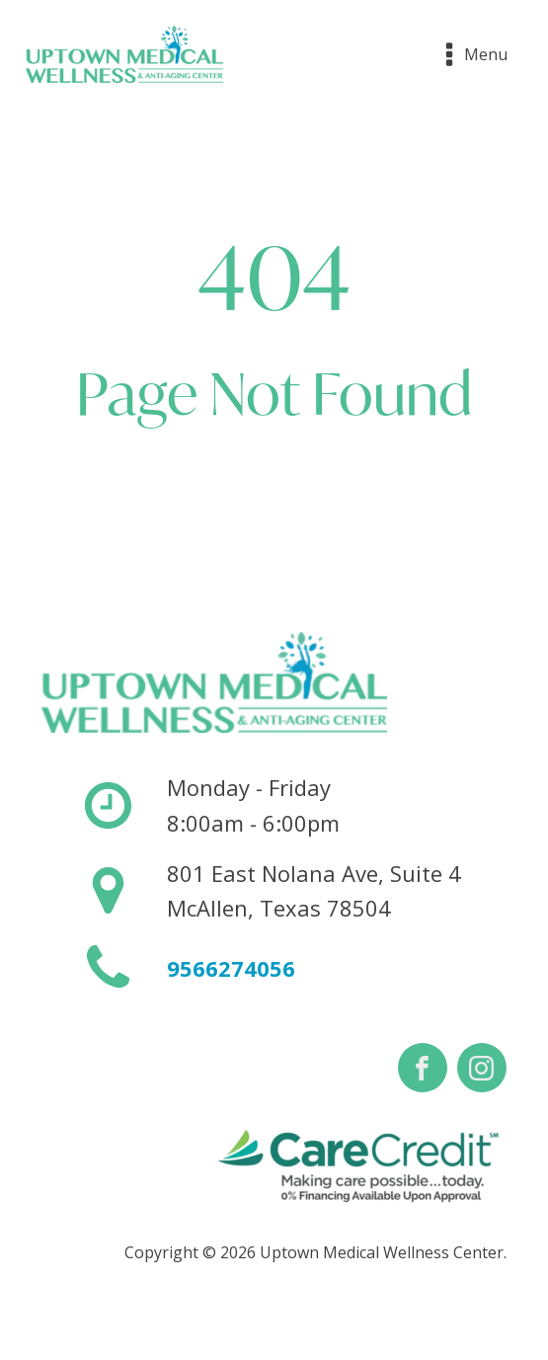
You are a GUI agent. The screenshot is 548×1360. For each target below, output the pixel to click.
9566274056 (231, 968)
